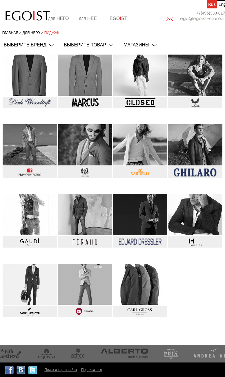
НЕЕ (88, 18)
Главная (10, 33)
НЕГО (58, 18)
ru (212, 4)
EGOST (118, 18)
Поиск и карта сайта (60, 369)
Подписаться (91, 369)
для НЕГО (31, 33)
